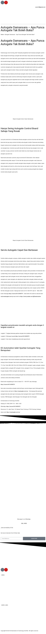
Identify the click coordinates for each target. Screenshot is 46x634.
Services (3, 592)
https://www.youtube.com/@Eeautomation (30, 296)
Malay (2, 596)
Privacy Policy (4, 624)
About (2, 584)
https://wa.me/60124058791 (16, 293)
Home (2, 34)
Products (3, 588)
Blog (2, 599)
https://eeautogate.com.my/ (21, 391)
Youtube (3, 619)
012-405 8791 (7, 564)
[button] (23, 24)
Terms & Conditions (6, 622)
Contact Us (4, 613)
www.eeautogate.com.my (7, 296)
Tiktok (2, 616)
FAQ (2, 610)
